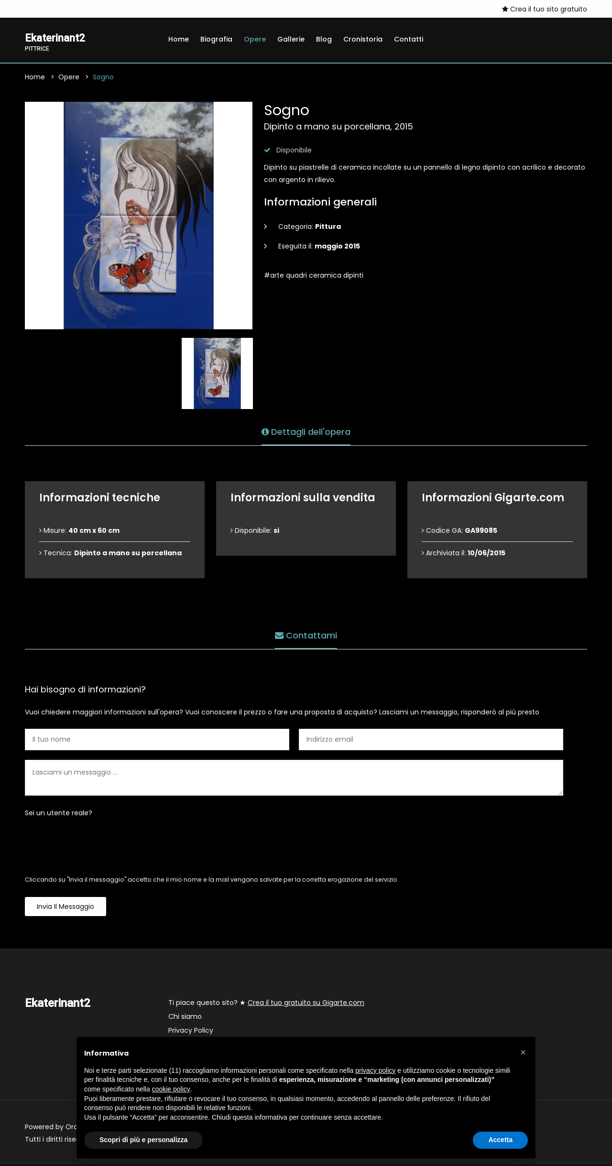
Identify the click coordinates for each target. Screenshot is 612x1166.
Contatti (408, 39)
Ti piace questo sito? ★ (266, 1004)
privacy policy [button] (375, 1070)
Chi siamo (185, 1018)
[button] (523, 1052)
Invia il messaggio (65, 908)
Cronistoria (362, 39)
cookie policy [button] (171, 1089)
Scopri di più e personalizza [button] (143, 1140)
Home (178, 39)
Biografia (216, 39)
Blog (324, 39)
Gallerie (291, 39)
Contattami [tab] (306, 634)
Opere (255, 39)
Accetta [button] (500, 1140)
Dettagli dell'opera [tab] (306, 431)
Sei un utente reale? (58, 814)
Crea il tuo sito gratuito (544, 9)
